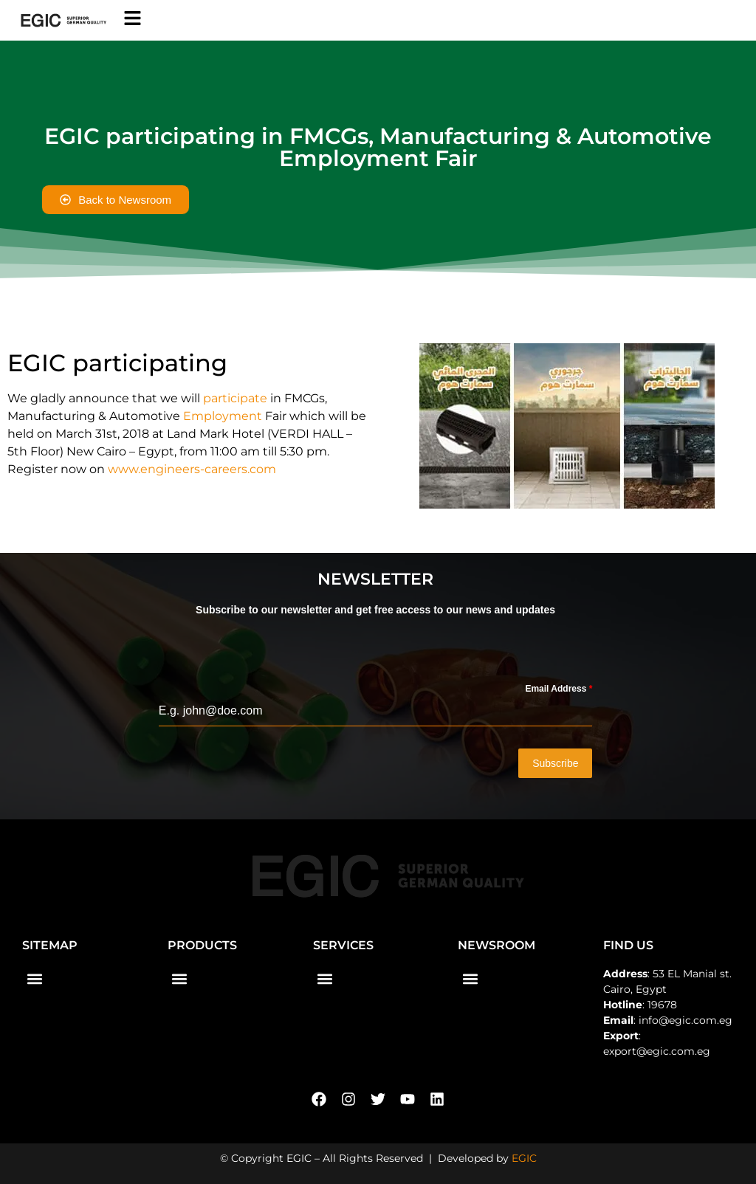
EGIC (524, 1157)
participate (235, 398)
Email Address (558, 689)
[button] (34, 978)
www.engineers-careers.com (192, 469)
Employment (222, 416)
